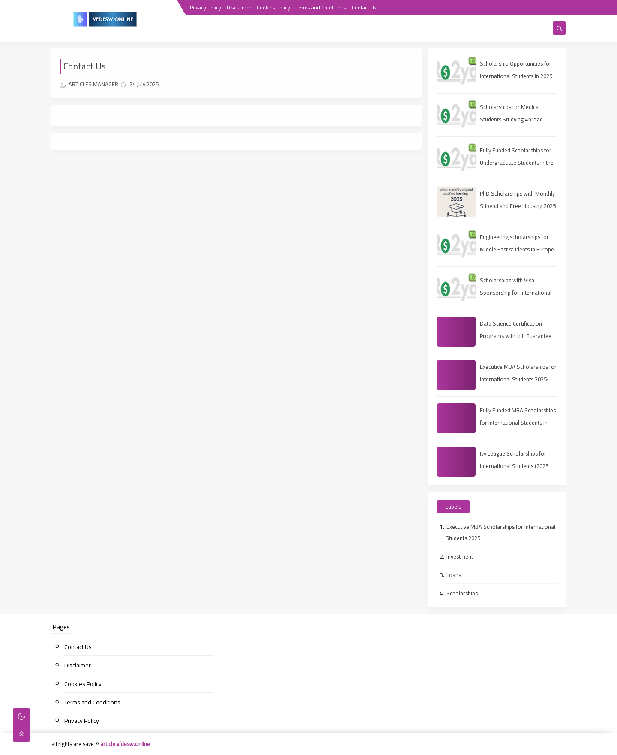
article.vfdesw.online (125, 744)
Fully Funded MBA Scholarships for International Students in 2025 (518, 422)
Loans (453, 575)
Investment (459, 556)
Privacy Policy (205, 7)
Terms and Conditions (321, 7)
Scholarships (462, 593)
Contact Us (364, 7)
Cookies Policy (273, 7)
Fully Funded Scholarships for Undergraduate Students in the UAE (517, 162)
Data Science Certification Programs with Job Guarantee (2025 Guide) (515, 335)
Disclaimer (239, 7)
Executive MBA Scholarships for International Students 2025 (500, 532)
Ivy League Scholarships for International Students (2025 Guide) (514, 465)
